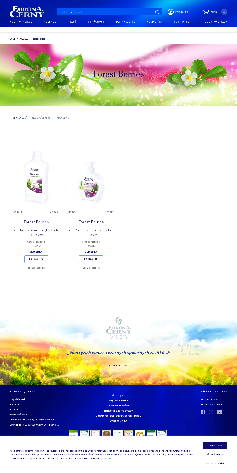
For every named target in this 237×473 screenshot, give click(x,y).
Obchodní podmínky (118, 405)
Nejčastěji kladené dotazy (118, 410)
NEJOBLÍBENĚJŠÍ (41, 117)
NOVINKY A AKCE (21, 21)
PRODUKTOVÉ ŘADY (214, 21)
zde (109, 458)
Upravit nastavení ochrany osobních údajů (118, 415)
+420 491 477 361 (210, 399)
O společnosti (17, 399)
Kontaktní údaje (18, 414)
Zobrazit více (118, 365)
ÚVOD (13, 38)
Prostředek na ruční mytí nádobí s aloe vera (36, 232)
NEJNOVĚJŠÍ (20, 117)
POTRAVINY (181, 21)
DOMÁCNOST (96, 21)
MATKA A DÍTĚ (125, 21)
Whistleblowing (118, 420)
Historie (14, 404)
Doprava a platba (118, 400)
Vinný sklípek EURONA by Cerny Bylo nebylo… (34, 424)
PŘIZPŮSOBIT (215, 454)
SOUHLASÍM (215, 445)
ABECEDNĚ (63, 117)
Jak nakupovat (118, 395)
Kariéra (14, 409)
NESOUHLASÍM (215, 463)
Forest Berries (38, 38)
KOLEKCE (50, 21)
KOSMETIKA (155, 21)
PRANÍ (72, 21)
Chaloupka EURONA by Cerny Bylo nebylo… (33, 419)
